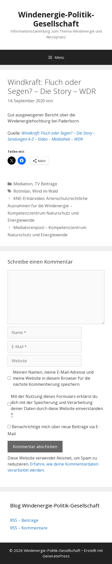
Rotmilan (21, 191)
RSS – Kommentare (28, 528)
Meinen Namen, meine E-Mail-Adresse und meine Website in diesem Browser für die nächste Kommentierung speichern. (53, 378)
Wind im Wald (45, 191)
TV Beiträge (46, 184)
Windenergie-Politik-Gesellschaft (56, 19)
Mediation (23, 184)
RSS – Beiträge (24, 520)
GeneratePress (56, 555)
